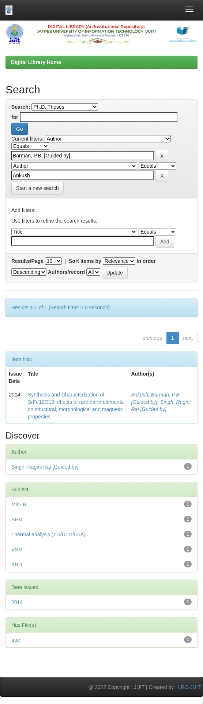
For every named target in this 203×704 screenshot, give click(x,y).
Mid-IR (18, 504)
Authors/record (66, 272)
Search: (20, 107)
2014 (17, 602)
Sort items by (85, 261)
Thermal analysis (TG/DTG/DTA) (48, 534)
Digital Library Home (36, 62)
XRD (16, 564)
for (14, 117)
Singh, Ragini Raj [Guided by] (45, 467)
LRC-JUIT (189, 687)
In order (146, 261)
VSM (16, 549)
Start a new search (37, 188)
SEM (16, 519)
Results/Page (27, 261)
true (15, 640)
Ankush (139, 395)
